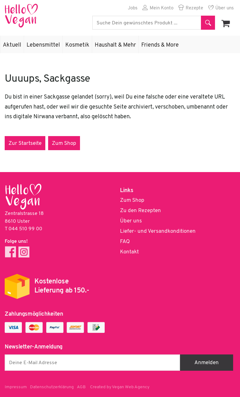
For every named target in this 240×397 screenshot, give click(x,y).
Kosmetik (77, 45)
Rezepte (194, 8)
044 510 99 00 (25, 229)
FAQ (125, 241)
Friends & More (160, 45)
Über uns (224, 8)
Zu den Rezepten (140, 210)
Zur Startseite (25, 143)
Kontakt (129, 252)
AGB (81, 387)
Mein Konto (161, 8)
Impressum (16, 387)
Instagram (24, 252)
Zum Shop (64, 143)
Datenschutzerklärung (52, 387)
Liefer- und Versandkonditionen (158, 231)
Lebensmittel (43, 45)
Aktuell (12, 45)
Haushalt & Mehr (115, 45)
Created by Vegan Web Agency (119, 387)
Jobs (133, 8)
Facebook (10, 252)
